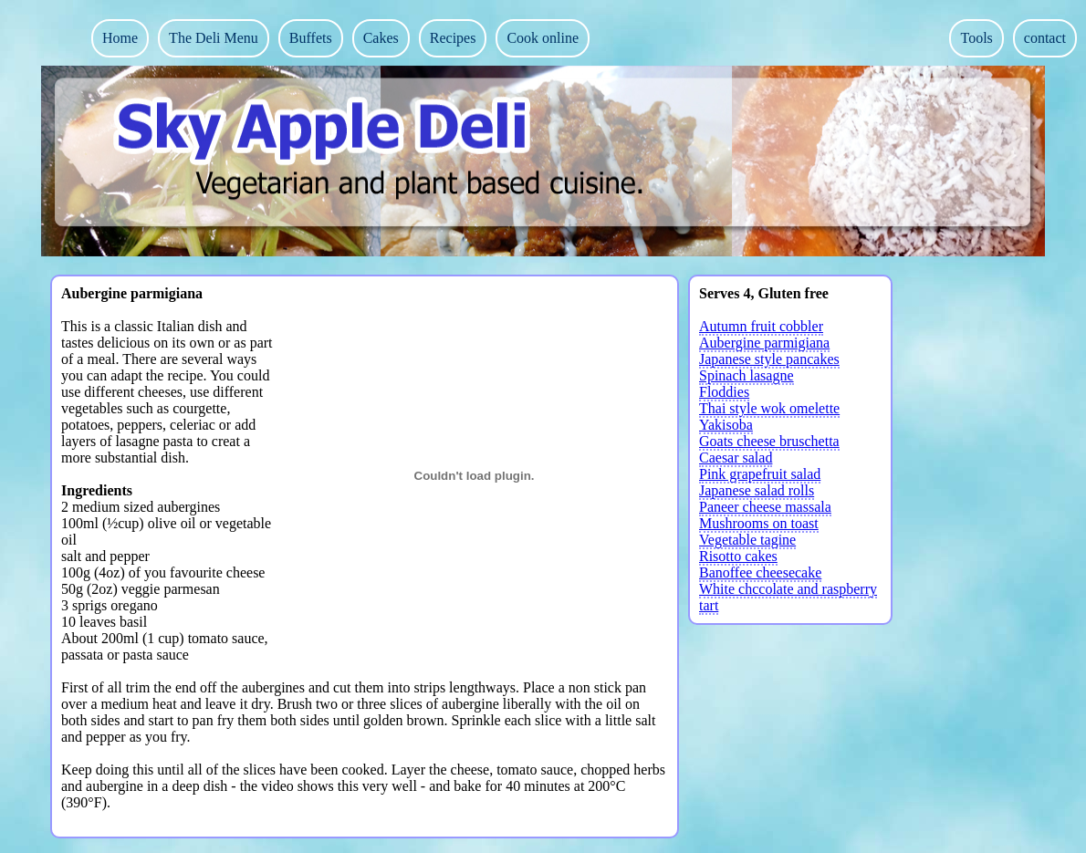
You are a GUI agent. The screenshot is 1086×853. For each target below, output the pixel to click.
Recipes (453, 38)
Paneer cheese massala (765, 507)
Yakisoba (726, 424)
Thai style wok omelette (769, 408)
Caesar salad (735, 457)
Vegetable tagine (747, 539)
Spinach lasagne (746, 375)
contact (1045, 38)
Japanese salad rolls (756, 490)
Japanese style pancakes (769, 359)
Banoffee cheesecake (760, 572)
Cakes (381, 38)
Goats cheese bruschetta (769, 441)
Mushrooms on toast (759, 523)
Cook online (542, 38)
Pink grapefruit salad (759, 474)
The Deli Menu (213, 38)
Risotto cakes (738, 556)
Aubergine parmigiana (764, 342)
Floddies (724, 392)
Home (120, 38)
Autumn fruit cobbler (761, 326)
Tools (976, 38)
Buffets (310, 38)
